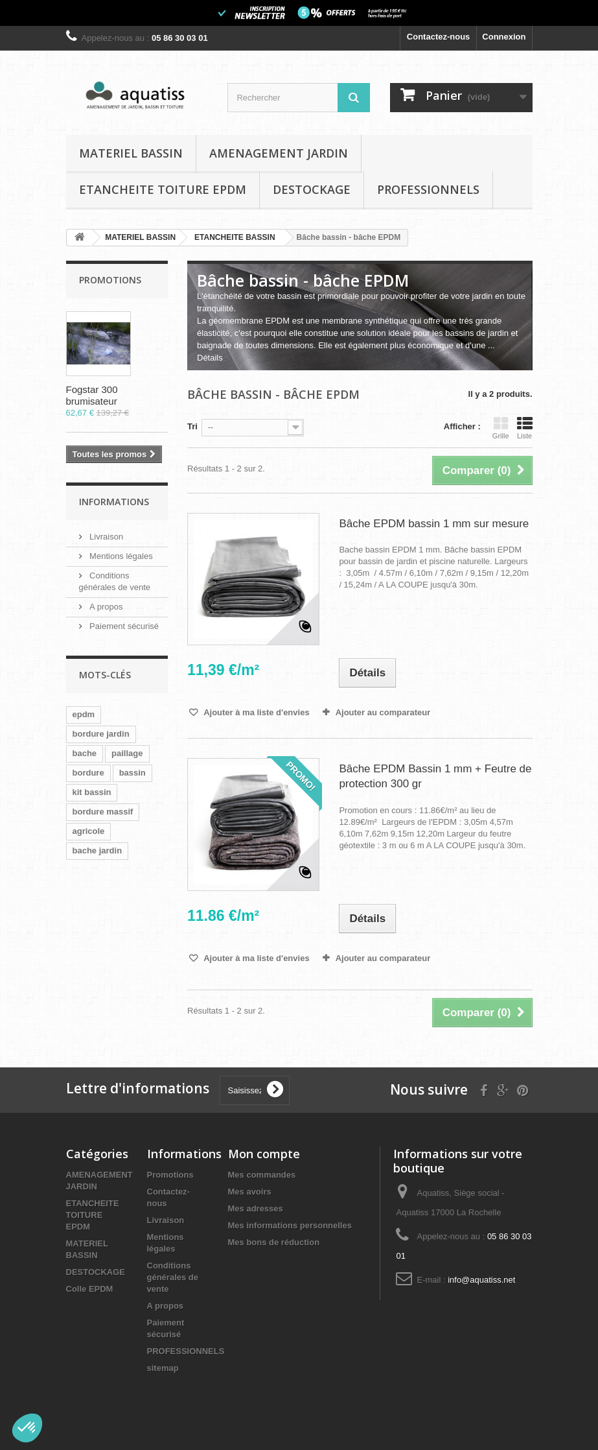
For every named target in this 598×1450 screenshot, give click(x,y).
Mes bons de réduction (274, 1242)
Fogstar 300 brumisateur (92, 395)
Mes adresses (255, 1208)
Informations (114, 501)
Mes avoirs (249, 1191)
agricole (89, 831)
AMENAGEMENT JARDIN (278, 153)
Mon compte (264, 1153)
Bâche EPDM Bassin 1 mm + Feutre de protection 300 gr (435, 776)
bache (85, 753)
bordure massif (103, 811)
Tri (192, 426)
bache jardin (97, 850)
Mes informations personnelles (290, 1225)
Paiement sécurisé (123, 626)
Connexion (503, 37)
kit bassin (92, 792)
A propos (105, 607)
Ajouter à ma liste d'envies (255, 712)
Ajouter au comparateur (383, 712)
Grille (500, 428)
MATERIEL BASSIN (131, 153)
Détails (210, 357)
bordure (88, 773)
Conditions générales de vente (173, 1277)
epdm (84, 714)
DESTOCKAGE (312, 189)
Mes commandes (262, 1175)
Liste (525, 428)
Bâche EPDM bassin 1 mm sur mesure (434, 523)
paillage (127, 753)
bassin (132, 773)
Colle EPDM (89, 1289)
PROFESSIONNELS (428, 189)
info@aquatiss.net (481, 1280)
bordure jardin (101, 734)
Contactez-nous (438, 37)
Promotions (110, 280)
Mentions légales (120, 556)
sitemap (163, 1368)
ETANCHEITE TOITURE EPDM (162, 189)
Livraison (105, 536)
